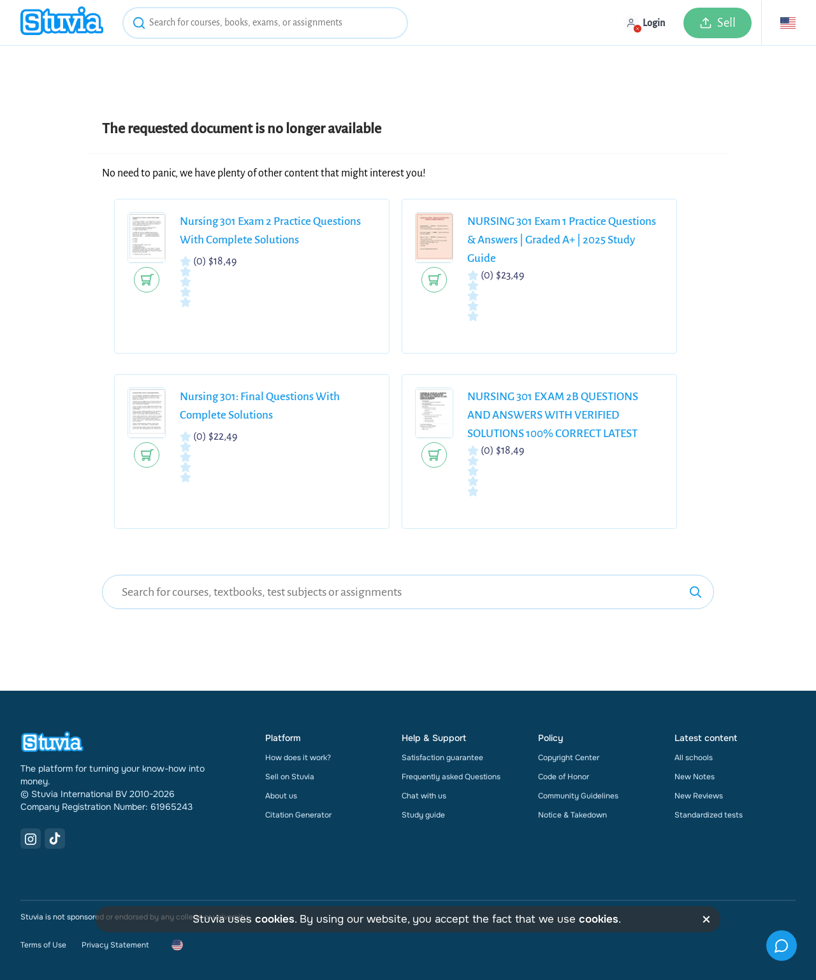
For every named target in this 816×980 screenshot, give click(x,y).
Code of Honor (563, 777)
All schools (693, 758)
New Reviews (698, 796)
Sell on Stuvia (289, 777)
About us (281, 796)
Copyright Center (568, 758)
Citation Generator (298, 815)
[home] (61, 22)
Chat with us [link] (424, 796)
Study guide (423, 815)
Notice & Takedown (572, 815)
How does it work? (298, 758)
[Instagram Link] (30, 838)
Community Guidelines (578, 796)
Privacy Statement (115, 945)
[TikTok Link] (55, 838)
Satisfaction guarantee (442, 758)
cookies (275, 919)
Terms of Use (43, 945)
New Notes (694, 777)
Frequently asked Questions (451, 777)
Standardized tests (708, 815)
